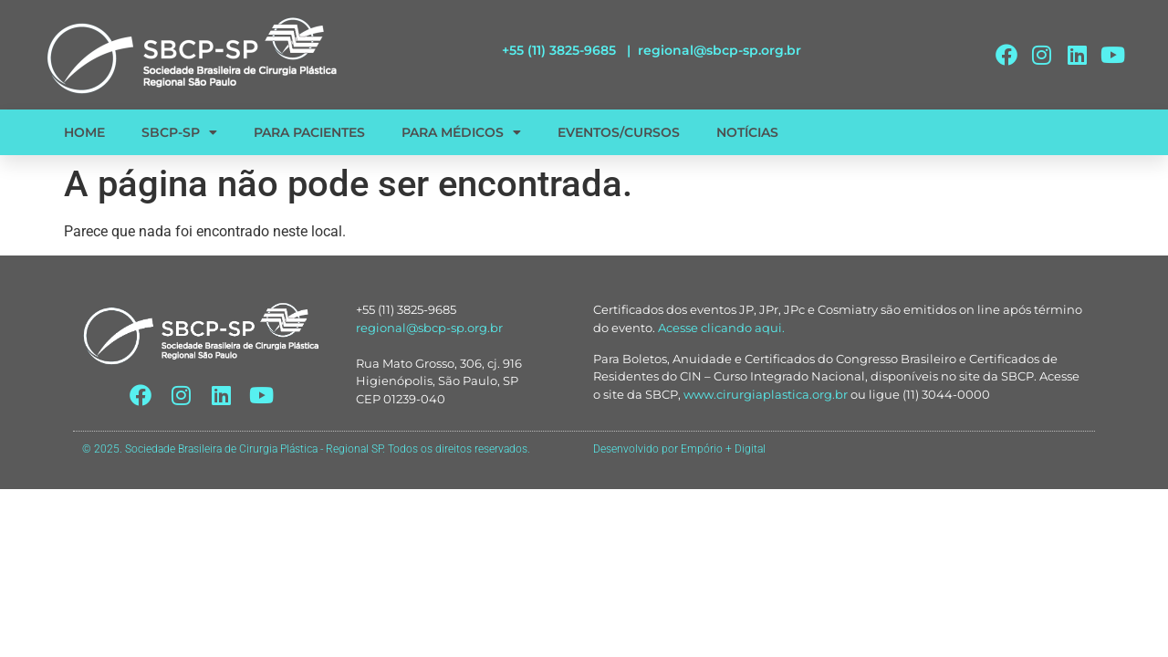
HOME (84, 132)
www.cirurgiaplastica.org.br (765, 394)
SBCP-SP (179, 132)
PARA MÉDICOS (461, 132)
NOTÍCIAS (747, 132)
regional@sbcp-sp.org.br (719, 50)
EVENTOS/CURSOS (619, 132)
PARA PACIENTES (309, 132)
